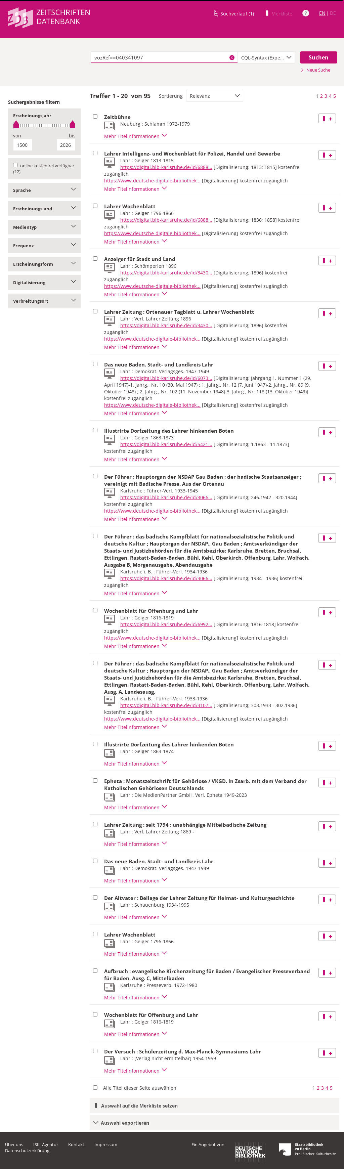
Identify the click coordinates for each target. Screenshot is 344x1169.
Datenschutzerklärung (27, 1151)
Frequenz (44, 246)
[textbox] (164, 57)
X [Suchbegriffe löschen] (232, 57)
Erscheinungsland (44, 209)
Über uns (14, 1144)
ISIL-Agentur (45, 1144)
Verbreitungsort (44, 301)
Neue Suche (315, 70)
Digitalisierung (44, 282)
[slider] (44, 125)
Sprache (44, 190)
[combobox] (266, 57)
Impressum (105, 1144)
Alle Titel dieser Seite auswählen (139, 1088)
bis (72, 135)
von (17, 135)
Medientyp (44, 227)
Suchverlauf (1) (237, 13)
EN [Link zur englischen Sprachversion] (322, 13)
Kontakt (76, 1144)
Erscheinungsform (44, 264)
